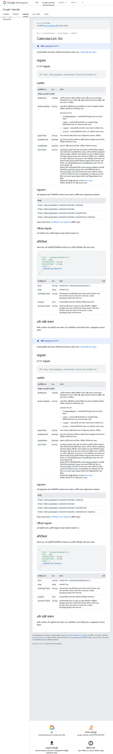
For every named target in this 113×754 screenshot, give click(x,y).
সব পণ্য (61, 3)
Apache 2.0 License (38, 637)
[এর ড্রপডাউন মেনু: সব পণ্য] (66, 2)
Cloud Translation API (50, 26)
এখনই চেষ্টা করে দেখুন (88, 52)
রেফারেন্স (74, 33)
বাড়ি (36, 3)
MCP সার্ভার (36, 14)
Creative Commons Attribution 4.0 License (74, 635)
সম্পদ (73, 3)
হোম (38, 33)
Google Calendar (11, 9)
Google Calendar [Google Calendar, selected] (48, 3)
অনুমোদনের (49, 46)
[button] (14, 17)
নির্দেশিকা (16, 14)
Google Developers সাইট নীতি (78, 637)
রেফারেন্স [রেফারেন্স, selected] (26, 14)
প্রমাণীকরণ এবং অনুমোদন (60, 222)
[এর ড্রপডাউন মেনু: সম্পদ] (77, 2)
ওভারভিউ (6, 14)
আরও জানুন (88, 181)
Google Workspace (48, 33)
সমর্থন (46, 14)
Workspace (17, 2)
